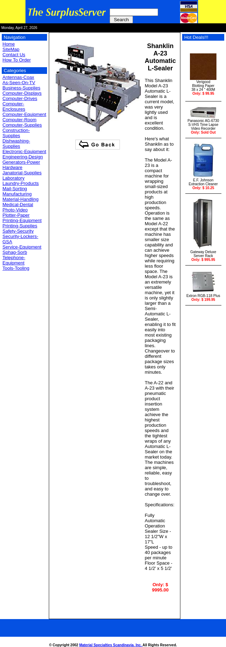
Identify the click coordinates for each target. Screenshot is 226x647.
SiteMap (10, 49)
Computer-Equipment (24, 114)
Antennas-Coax (18, 77)
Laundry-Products (20, 183)
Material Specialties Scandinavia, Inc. (111, 645)
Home (8, 44)
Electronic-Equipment (24, 151)
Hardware (12, 167)
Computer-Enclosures (13, 106)
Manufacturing (16, 194)
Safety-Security (18, 231)
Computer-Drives (19, 98)
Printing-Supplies (19, 225)
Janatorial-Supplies (22, 172)
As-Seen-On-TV (18, 82)
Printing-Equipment (22, 220)
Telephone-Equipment (13, 260)
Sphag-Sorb (14, 252)
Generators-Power (21, 162)
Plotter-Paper (16, 215)
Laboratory (13, 178)
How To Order (16, 60)
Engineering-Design (22, 156)
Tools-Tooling (15, 268)
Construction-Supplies (16, 133)
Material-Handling (20, 199)
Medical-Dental (17, 204)
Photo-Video (15, 209)
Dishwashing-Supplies (16, 143)
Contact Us (13, 54)
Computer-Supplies (22, 125)
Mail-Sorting (14, 188)
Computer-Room (19, 119)
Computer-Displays (22, 93)
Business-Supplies (21, 88)
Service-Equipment (21, 247)
